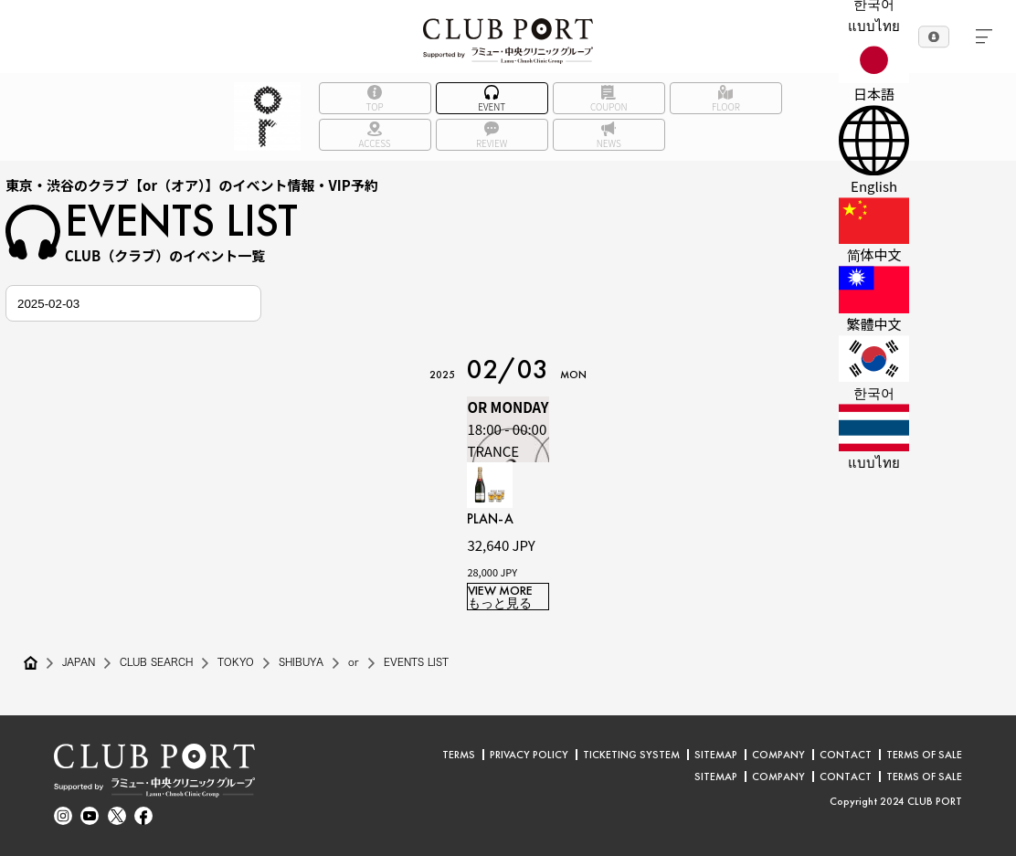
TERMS (458, 754)
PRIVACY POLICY (529, 754)
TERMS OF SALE (924, 754)
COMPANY (778, 754)
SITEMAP (715, 754)
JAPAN (81, 663)
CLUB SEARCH (165, 663)
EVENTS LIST (444, 663)
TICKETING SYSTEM (631, 754)
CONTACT (846, 754)
